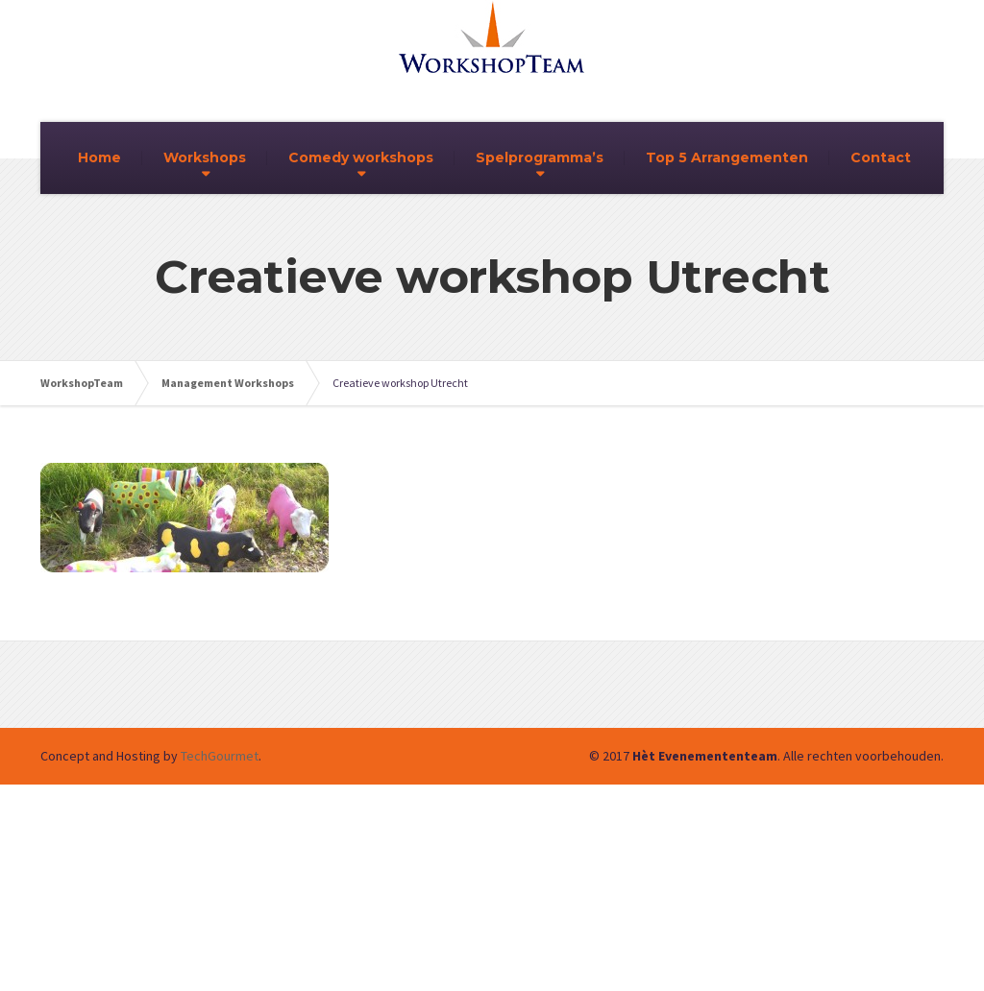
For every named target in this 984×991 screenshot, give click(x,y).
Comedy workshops (360, 157)
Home (99, 157)
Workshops (204, 157)
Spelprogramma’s (539, 157)
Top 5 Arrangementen (727, 157)
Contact (880, 157)
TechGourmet (219, 755)
